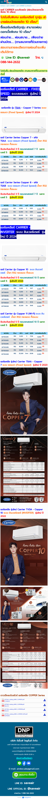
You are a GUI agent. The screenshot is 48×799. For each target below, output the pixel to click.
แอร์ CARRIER (11, 6)
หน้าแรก (2, 6)
